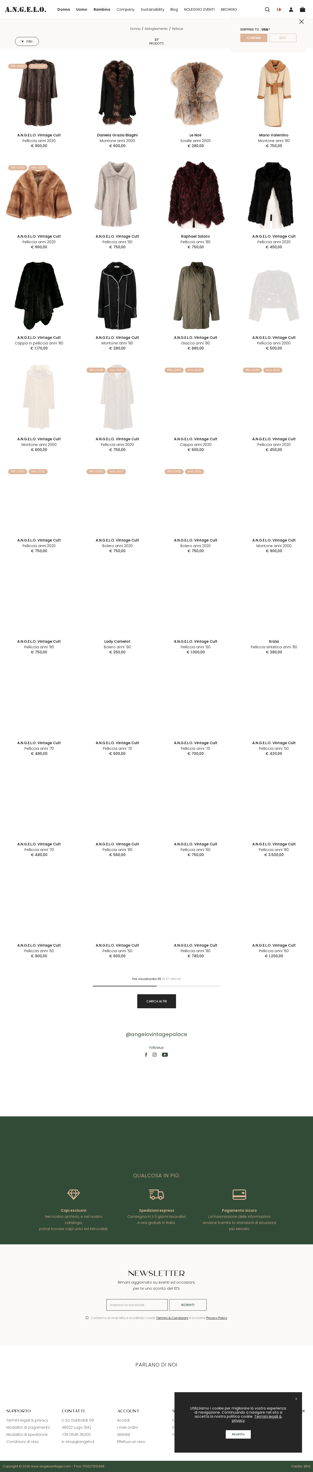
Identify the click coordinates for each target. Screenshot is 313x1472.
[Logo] (25, 9)
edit (283, 38)
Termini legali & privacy (27, 1420)
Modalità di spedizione (27, 1434)
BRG (307, 1466)
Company (125, 9)
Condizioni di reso (22, 1441)
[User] (291, 9)
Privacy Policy (216, 1318)
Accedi (123, 1420)
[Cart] (302, 9)
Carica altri (156, 1001)
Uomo (81, 9)
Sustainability (152, 9)
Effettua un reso (131, 1441)
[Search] (267, 9)
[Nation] (278, 9)
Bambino (102, 9)
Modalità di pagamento (28, 1427)
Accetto (238, 1434)
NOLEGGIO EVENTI (199, 9)
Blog (174, 9)
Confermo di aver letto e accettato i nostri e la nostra (159, 1318)
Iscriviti (187, 1305)
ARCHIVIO (229, 9)
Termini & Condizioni (172, 1318)
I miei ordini (127, 1427)
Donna (63, 9)
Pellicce (177, 29)
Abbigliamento (156, 29)
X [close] (296, 1399)
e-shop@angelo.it (78, 1441)
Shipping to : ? (255, 29)
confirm (254, 38)
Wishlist (123, 1434)
